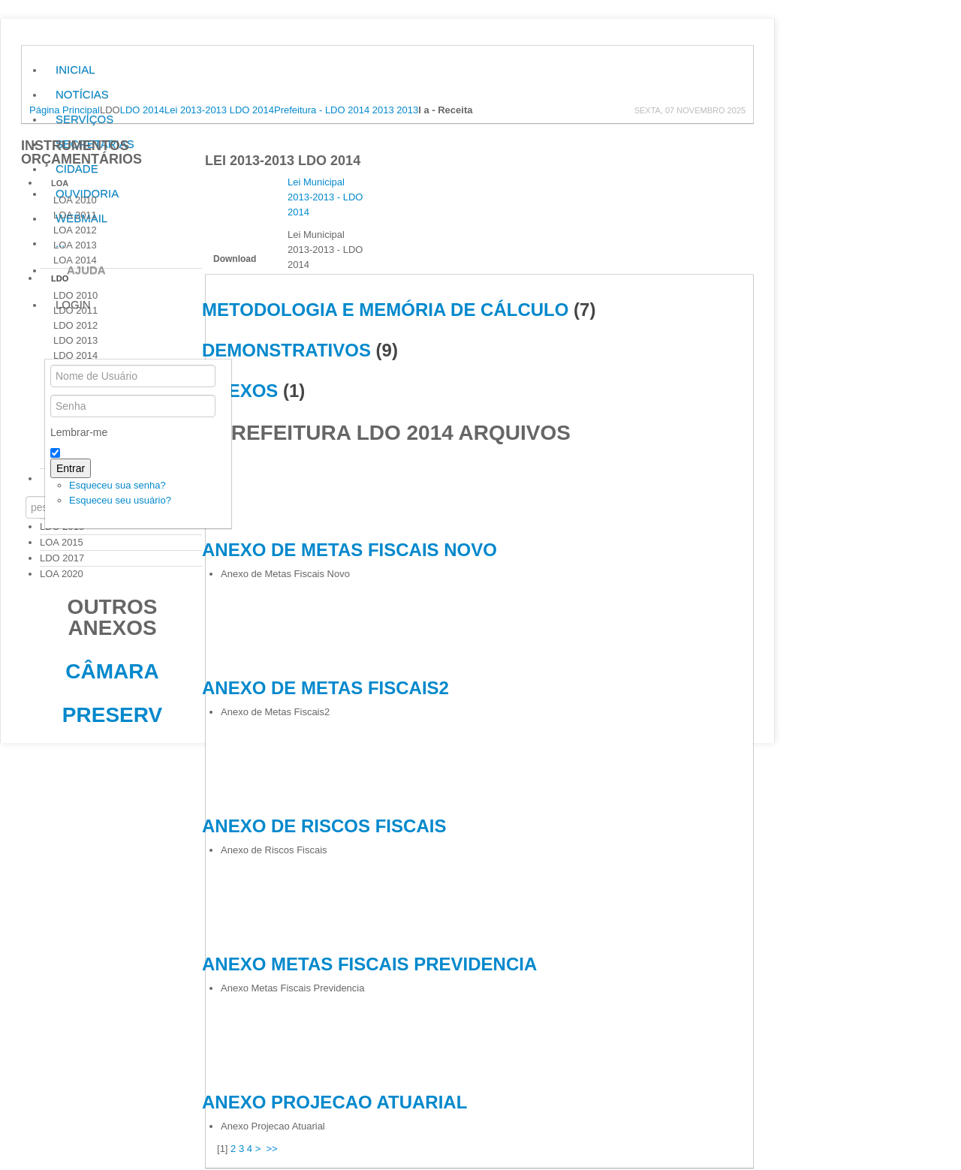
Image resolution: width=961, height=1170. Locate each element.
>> (274, 1148)
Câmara (111, 671)
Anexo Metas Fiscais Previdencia (369, 964)
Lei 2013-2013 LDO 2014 (219, 110)
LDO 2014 (142, 110)
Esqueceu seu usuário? (120, 500)
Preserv (112, 714)
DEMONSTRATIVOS (286, 350)
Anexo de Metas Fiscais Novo (349, 550)
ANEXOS (240, 390)
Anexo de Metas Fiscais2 (325, 688)
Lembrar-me (78, 432)
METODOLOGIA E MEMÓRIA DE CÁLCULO (385, 309)
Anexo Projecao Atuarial (334, 1102)
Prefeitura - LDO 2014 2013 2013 (346, 110)
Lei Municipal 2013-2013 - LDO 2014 (325, 197)
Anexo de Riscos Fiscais (324, 826)
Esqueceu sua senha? (117, 485)
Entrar (70, 468)
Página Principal (64, 110)
